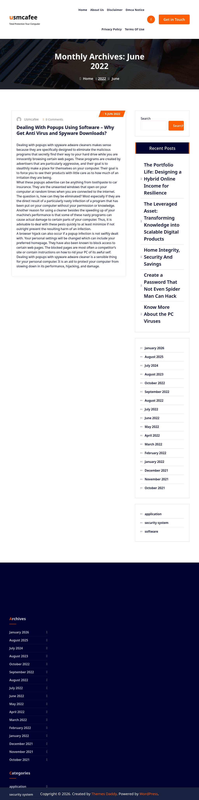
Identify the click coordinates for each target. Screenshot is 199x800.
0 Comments (53, 119)
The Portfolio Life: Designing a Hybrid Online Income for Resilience (163, 178)
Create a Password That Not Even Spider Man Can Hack (162, 285)
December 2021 (156, 470)
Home (83, 10)
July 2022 (151, 409)
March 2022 (153, 444)
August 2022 (154, 400)
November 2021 (156, 479)
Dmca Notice (135, 10)
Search (146, 118)
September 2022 (157, 392)
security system (156, 523)
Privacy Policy (112, 29)
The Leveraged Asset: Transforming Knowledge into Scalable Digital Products (161, 221)
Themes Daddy (104, 793)
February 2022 (155, 453)
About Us (97, 10)
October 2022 (155, 383)
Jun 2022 (111, 114)
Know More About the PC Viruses (159, 314)
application (153, 514)
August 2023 (154, 374)
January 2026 (154, 348)
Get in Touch (174, 19)
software (151, 531)
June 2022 (152, 418)
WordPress (149, 793)
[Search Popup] (151, 19)
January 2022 (154, 462)
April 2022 (152, 435)
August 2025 (154, 357)
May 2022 (152, 427)
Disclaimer (114, 10)
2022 (102, 78)
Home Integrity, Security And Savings (162, 257)
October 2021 (155, 488)
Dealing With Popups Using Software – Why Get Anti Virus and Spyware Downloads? (65, 130)
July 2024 (151, 365)
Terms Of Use (134, 29)
